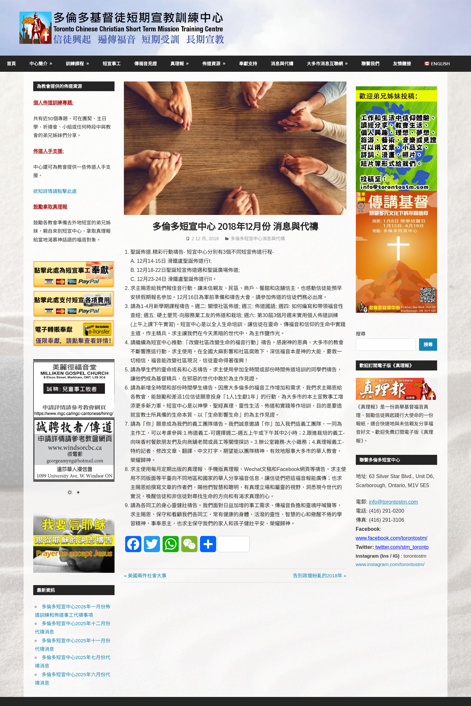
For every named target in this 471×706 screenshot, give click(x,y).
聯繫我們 (370, 63)
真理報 (177, 63)
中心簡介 (38, 63)
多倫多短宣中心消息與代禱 (258, 238)
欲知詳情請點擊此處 (55, 191)
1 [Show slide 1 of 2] (69, 493)
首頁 (11, 63)
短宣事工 (112, 63)
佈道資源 (211, 63)
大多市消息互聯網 (325, 63)
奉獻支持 (248, 63)
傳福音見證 (145, 63)
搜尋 (361, 334)
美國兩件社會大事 (146, 575)
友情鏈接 (402, 63)
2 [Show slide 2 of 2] (78, 493)
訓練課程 (75, 63)
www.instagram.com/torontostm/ (390, 564)
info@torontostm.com (393, 502)
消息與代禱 (282, 63)
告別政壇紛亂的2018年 (317, 575)
